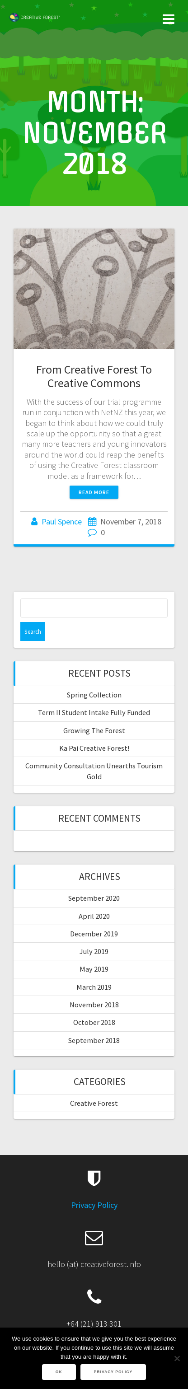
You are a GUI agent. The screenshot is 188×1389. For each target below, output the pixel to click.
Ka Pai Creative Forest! (94, 748)
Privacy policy (113, 1372)
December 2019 (94, 933)
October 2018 (94, 1022)
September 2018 (94, 1040)
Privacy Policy (94, 1205)
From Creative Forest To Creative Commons (94, 376)
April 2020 (94, 916)
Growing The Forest (94, 730)
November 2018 (94, 1004)
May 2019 (94, 968)
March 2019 (94, 986)
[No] (176, 1358)
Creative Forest (94, 1103)
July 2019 (94, 951)
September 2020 (94, 898)
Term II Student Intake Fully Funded (94, 712)
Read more (94, 492)
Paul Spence (62, 521)
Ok (59, 1372)
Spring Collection (94, 694)
